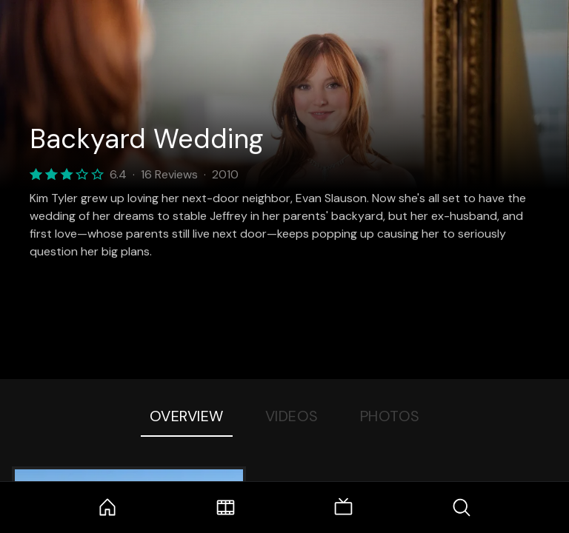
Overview (187, 416)
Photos (390, 416)
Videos (292, 416)
